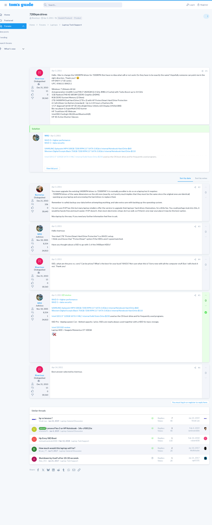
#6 (154, 384)
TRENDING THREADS (176, 154)
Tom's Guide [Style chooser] (189, 501)
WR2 (50, 135)
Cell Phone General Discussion (184, 187)
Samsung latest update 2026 (189, 237)
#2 (154, 187)
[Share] (157, 71)
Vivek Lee (46, 438)
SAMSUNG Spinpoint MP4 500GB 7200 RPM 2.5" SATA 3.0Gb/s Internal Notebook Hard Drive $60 (91, 148)
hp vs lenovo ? (49, 435)
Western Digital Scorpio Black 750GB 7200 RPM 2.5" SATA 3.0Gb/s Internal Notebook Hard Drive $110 (93, 151)
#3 (154, 238)
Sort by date (139, 178)
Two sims (176, 179)
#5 (154, 306)
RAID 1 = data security (58, 143)
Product (80, 18)
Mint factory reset (184, 209)
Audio (174, 174)
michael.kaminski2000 (51, 457)
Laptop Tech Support (83, 457)
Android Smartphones (181, 217)
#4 (154, 270)
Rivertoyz (39, 18)
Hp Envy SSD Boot (51, 454)
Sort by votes (156, 178)
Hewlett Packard (68, 18)
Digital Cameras (178, 231)
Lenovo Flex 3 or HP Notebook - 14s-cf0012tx (72, 445)
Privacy (113, 521)
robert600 (149, 457)
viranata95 (46, 448)
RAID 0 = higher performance (61, 140)
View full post (55, 168)
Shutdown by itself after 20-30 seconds (62, 474)
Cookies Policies (95, 521)
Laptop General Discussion (75, 438)
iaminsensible (148, 447)
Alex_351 (46, 477)
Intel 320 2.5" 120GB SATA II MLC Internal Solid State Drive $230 (84, 327)
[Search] (79, 4)
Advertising (75, 521)
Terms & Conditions (133, 521)
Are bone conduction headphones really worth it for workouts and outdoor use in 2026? (189, 163)
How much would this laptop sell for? (60, 465)
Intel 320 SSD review (64, 344)
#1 (161, 71)
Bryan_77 (46, 468)
